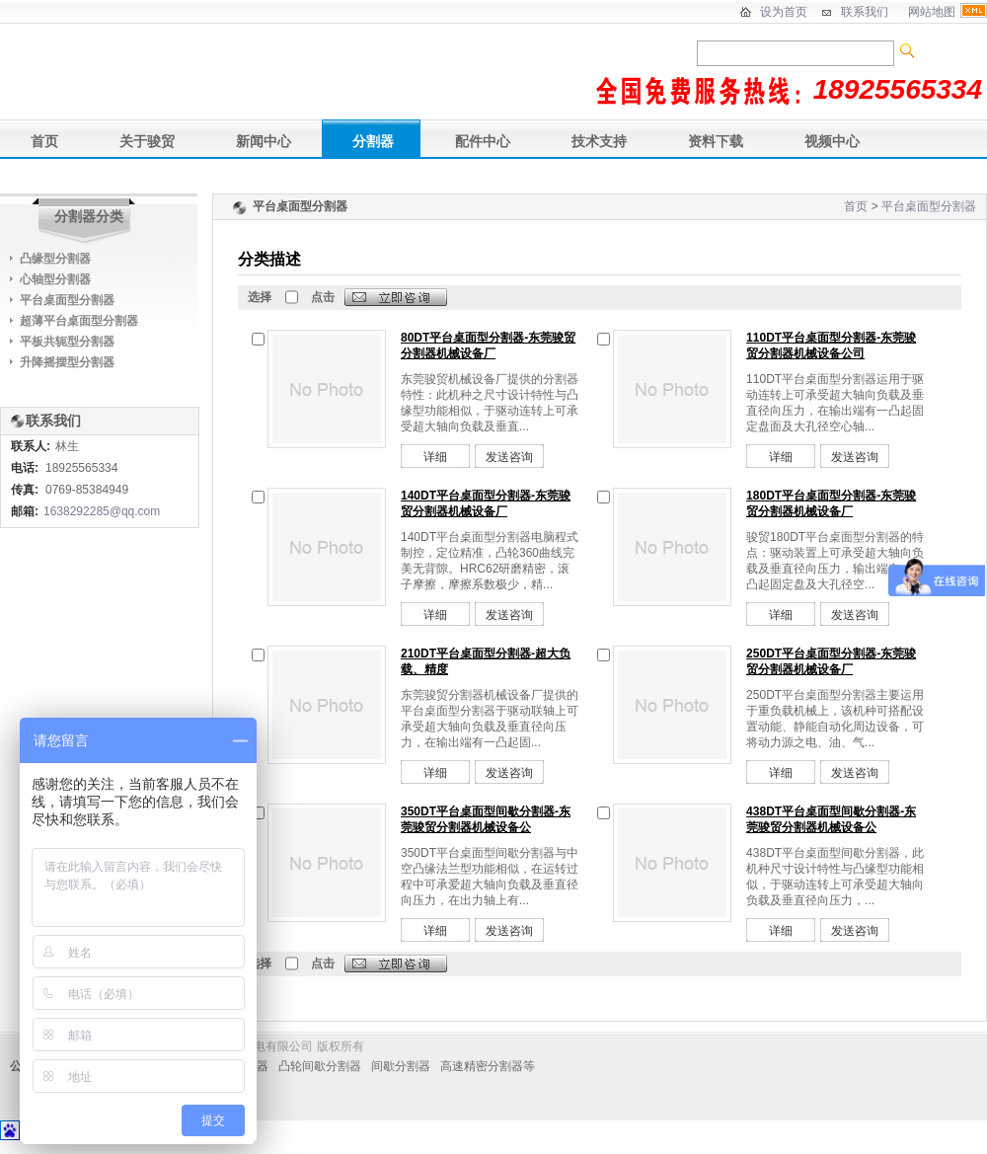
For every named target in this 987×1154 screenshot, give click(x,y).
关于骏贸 (147, 141)
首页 (44, 141)
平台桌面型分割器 (928, 206)
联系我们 (864, 12)
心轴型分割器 (55, 279)
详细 (435, 457)
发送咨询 (509, 457)
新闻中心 (263, 141)
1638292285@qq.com (101, 511)
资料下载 (715, 141)
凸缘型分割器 (55, 259)
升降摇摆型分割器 (67, 362)
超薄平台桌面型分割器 (79, 321)
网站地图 (931, 12)
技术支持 (599, 141)
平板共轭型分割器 (67, 341)
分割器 (373, 141)
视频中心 (832, 141)
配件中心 (482, 141)
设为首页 (783, 12)
